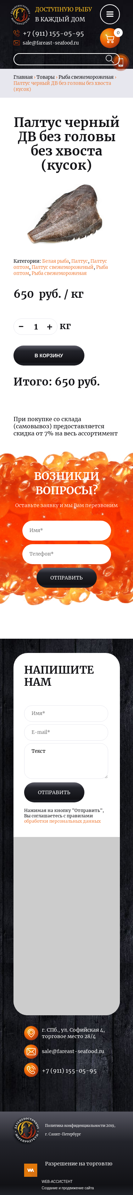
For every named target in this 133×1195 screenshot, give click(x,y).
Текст (66, 761)
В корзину (48, 355)
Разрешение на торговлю (78, 1163)
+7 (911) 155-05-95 (53, 33)
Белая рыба (55, 261)
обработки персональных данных (62, 821)
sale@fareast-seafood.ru (51, 43)
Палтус (79, 261)
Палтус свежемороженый (63, 267)
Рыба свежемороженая (86, 77)
